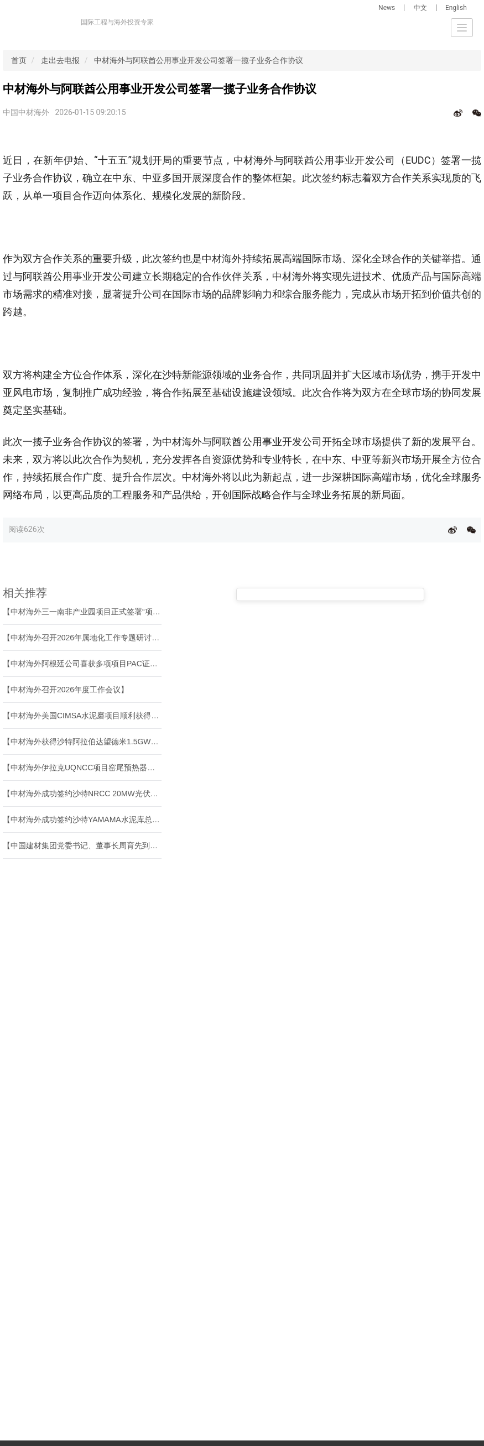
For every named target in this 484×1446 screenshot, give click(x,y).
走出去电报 (60, 60)
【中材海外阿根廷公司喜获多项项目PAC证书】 (84, 663)
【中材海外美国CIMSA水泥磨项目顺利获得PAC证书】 (96, 715)
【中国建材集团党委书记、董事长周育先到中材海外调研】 (103, 845)
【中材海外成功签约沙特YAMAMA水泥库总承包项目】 (97, 819)
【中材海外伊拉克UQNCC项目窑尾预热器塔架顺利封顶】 (102, 767)
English (456, 8)
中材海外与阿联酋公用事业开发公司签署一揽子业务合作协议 (198, 60)
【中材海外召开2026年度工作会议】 (65, 689)
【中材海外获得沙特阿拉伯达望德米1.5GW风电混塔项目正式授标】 (119, 741)
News (386, 8)
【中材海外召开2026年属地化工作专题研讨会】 (85, 637)
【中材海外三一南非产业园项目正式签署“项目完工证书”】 (102, 611)
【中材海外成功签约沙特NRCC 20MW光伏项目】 (88, 793)
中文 (420, 8)
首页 (19, 60)
